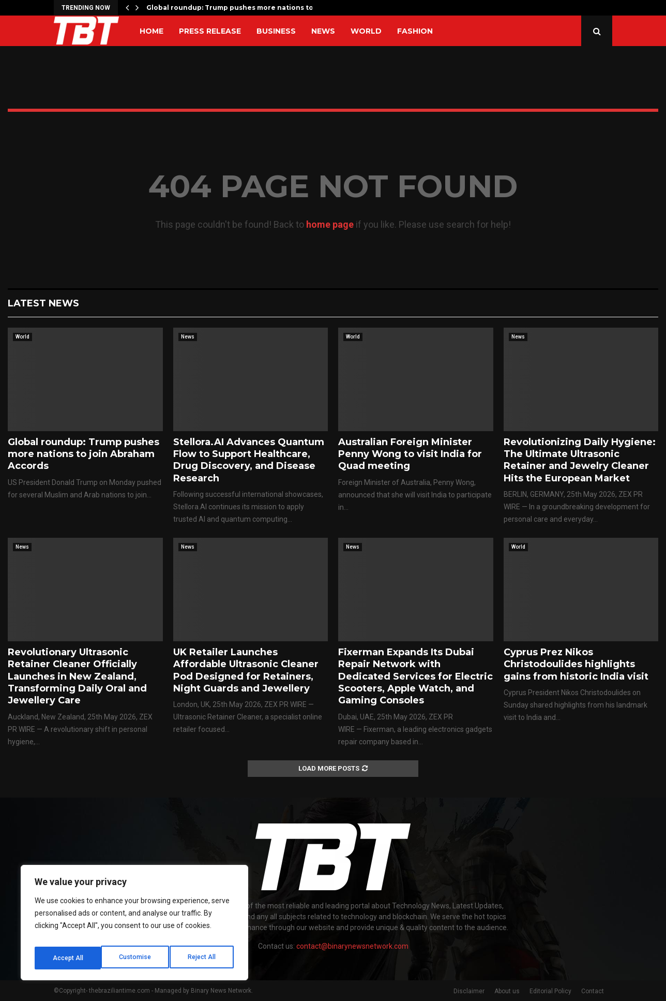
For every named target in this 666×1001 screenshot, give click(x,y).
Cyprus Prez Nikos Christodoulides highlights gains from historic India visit (576, 664)
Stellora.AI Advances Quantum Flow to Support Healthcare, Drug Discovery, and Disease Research (248, 460)
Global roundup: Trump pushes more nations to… (232, 7)
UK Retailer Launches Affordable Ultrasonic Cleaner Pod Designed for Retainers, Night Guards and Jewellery (246, 670)
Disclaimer (469, 991)
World (366, 31)
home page (330, 224)
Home (151, 31)
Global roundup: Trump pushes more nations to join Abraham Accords (83, 454)
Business (276, 31)
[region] (134, 926)
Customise (68, 958)
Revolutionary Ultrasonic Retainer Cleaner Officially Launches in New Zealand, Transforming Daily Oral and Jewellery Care (77, 676)
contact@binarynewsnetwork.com (352, 946)
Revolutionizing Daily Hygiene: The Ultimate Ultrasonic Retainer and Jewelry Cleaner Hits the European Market (580, 460)
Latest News (43, 303)
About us (507, 991)
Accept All (202, 958)
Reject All (136, 958)
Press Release (210, 31)
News (323, 31)
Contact (592, 991)
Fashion (415, 31)
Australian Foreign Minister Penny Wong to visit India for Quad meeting (410, 454)
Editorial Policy (550, 991)
